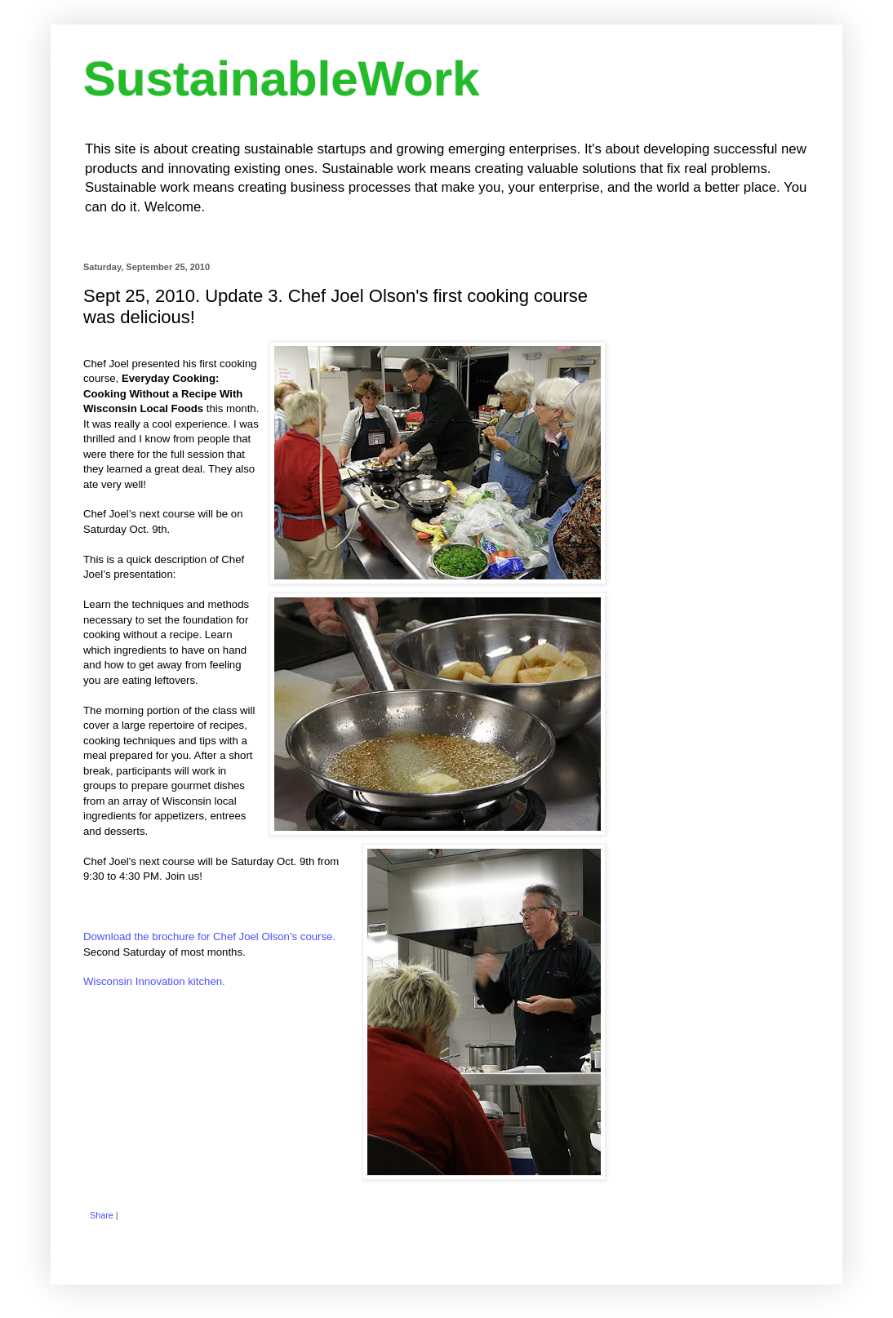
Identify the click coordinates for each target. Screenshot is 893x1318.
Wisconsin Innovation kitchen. (154, 981)
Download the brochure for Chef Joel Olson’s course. (209, 936)
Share (101, 1215)
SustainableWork (281, 78)
